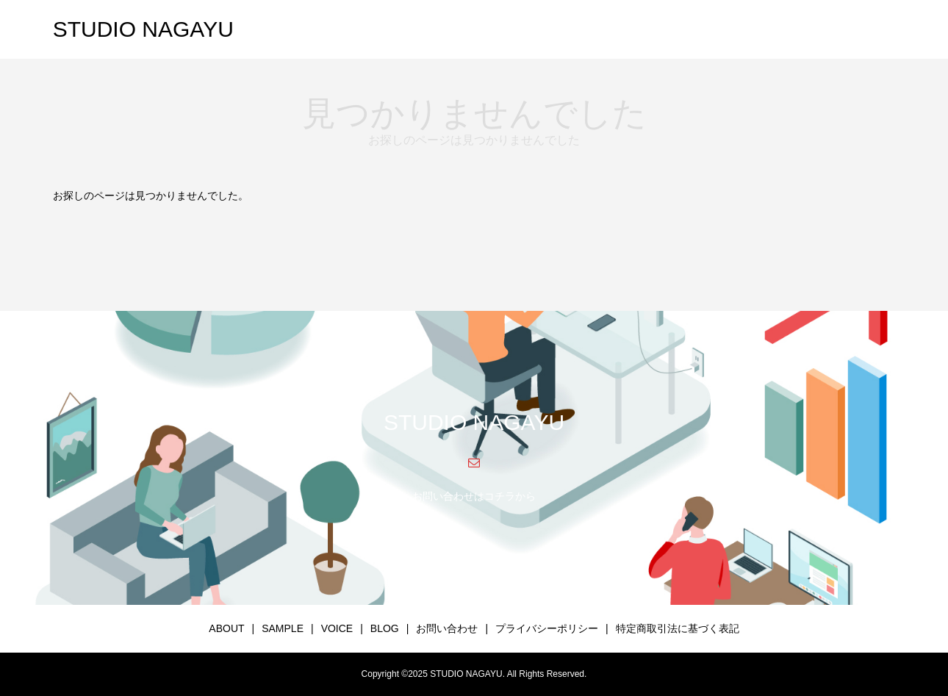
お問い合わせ (447, 628)
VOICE (337, 628)
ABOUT (226, 628)
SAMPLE (283, 628)
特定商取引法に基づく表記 (677, 628)
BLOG (384, 628)
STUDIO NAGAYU (143, 29)
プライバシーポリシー (546, 628)
